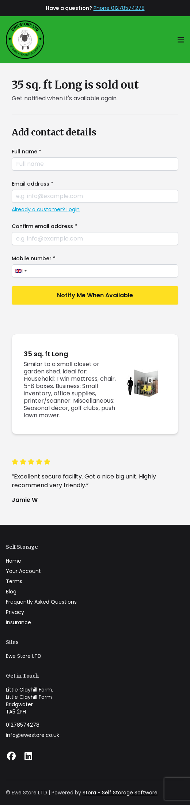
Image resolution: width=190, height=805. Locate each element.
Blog (11, 591)
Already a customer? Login (46, 209)
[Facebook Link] (11, 756)
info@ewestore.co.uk (32, 735)
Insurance (18, 622)
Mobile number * (34, 258)
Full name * (26, 151)
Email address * (32, 183)
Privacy (15, 612)
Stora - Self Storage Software (120, 792)
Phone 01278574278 (119, 8)
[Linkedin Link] (28, 756)
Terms (14, 581)
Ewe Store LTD (23, 656)
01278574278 (22, 724)
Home (13, 560)
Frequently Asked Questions (41, 601)
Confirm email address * (44, 226)
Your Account (23, 571)
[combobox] (20, 271)
